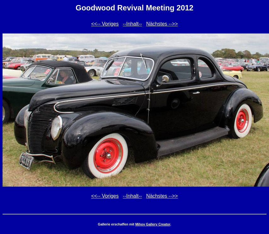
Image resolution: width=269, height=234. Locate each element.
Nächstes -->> (162, 24)
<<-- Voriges (105, 24)
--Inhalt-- (132, 24)
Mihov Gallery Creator (152, 224)
